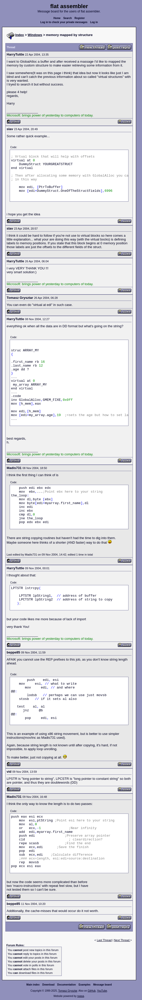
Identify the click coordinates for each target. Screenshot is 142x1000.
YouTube (102, 990)
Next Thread (122, 940)
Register (79, 18)
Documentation (66, 984)
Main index (33, 984)
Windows (35, 35)
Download (48, 984)
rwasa (80, 996)
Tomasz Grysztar (67, 990)
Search (67, 18)
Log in (94, 22)
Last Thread (104, 940)
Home (57, 18)
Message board (102, 984)
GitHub (92, 990)
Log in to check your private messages (63, 22)
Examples (85, 984)
